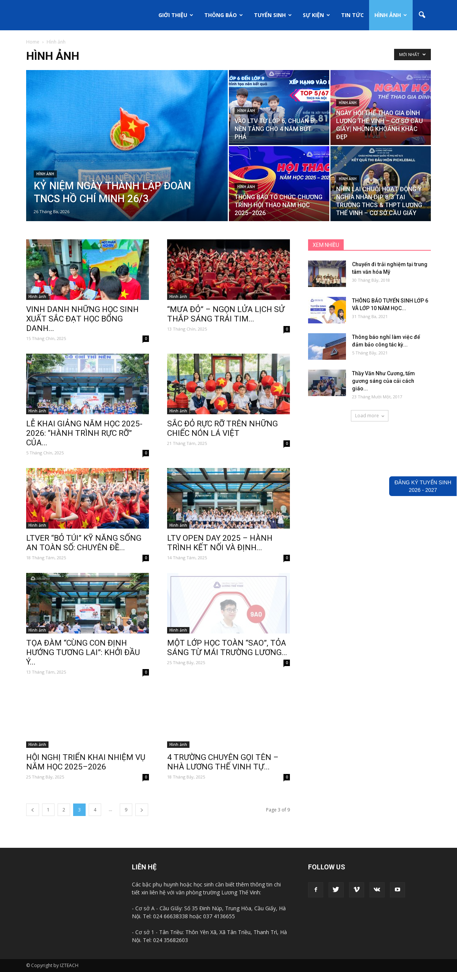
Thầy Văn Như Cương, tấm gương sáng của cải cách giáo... (383, 381)
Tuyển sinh (273, 15)
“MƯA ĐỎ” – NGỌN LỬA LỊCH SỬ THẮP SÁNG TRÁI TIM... (226, 314)
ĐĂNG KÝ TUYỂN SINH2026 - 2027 (422, 486)
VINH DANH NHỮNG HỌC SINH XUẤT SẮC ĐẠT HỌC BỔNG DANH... (82, 319)
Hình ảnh (390, 15)
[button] (422, 15)
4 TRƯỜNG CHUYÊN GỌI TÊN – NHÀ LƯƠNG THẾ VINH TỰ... (223, 762)
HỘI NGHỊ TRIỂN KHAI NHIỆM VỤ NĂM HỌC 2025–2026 (86, 762)
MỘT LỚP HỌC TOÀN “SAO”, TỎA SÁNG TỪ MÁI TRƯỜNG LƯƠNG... (227, 647)
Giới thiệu (175, 15)
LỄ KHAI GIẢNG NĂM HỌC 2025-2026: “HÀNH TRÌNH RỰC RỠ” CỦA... (84, 433)
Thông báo (223, 15)
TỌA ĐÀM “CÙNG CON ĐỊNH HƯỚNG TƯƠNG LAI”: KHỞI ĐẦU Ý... (83, 652)
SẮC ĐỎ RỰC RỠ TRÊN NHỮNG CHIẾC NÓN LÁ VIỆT (222, 428)
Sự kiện (316, 15)
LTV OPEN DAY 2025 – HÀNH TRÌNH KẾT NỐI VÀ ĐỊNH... (219, 543)
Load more (369, 415)
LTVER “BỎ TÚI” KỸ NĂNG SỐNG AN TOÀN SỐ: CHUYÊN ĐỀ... (83, 543)
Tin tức (352, 15)
